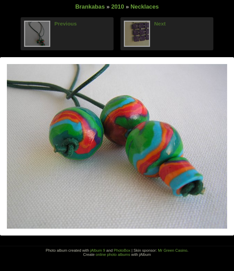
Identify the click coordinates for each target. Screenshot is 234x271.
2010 (117, 6)
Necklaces (144, 6)
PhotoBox (122, 250)
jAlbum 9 (97, 250)
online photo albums (113, 254)
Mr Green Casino (172, 250)
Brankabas (90, 6)
